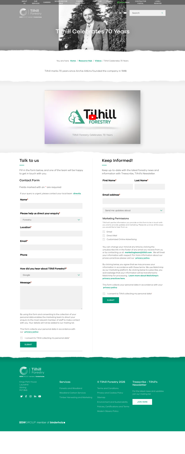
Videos (98, 60)
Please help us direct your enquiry (40, 213)
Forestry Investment (80, 2)
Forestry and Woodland (70, 388)
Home (73, 60)
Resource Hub (97, 2)
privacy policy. (142, 258)
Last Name (141, 180)
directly (77, 193)
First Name (109, 180)
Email (24, 241)
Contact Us (110, 2)
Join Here (142, 402)
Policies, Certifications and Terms (113, 407)
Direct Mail (112, 236)
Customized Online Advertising (122, 239)
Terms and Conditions (108, 388)
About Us (24, 2)
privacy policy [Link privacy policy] (31, 332)
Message (26, 283)
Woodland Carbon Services (72, 393)
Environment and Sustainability (112, 402)
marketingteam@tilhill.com (138, 252)
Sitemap (101, 398)
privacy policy (110, 287)
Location (25, 227)
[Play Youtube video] (92, 117)
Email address (111, 195)
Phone (23, 255)
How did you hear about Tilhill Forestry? (43, 269)
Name (24, 199)
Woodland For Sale (61, 2)
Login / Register (158, 2)
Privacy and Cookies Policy (110, 393)
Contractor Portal (140, 2)
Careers (46, 2)
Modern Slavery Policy (108, 411)
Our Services (35, 2)
